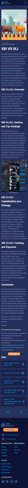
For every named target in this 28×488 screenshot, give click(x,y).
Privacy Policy (6, 467)
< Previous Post (8, 412)
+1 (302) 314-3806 (8, 439)
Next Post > (21, 412)
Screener (4, 456)
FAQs (16, 447)
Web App (4, 450)
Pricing (3, 453)
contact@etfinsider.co (9, 434)
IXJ (14, 73)
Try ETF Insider (10, 429)
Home (3, 447)
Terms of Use (5, 464)
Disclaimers (5, 470)
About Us (17, 450)
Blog (15, 453)
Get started (14, 354)
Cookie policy (5, 472)
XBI (13, 71)
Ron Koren (5, 44)
